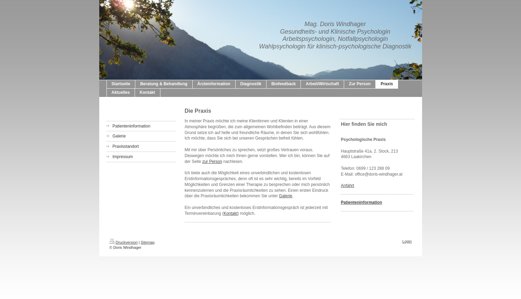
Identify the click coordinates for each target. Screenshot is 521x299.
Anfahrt (347, 185)
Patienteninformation (361, 202)
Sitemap (148, 242)
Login (407, 241)
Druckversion (124, 242)
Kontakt (231, 213)
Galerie (285, 195)
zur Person (212, 161)
